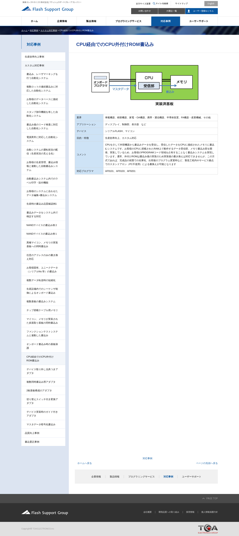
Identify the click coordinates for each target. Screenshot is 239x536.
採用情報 (190, 512)
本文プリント (210, 30)
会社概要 (147, 512)
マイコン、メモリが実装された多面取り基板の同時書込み (42, 321)
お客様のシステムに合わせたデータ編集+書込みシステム (42, 193)
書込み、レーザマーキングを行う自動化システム (42, 76)
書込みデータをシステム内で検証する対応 (42, 214)
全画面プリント (191, 30)
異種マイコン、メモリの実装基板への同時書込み (42, 244)
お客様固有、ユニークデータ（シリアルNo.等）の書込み (42, 269)
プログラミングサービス (128, 21)
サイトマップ (181, 3)
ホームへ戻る (84, 463)
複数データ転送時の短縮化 (41, 280)
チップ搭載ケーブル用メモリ (42, 310)
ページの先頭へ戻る (207, 463)
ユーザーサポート (199, 21)
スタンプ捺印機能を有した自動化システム (42, 114)
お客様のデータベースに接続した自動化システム (42, 101)
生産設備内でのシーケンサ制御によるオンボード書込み (42, 290)
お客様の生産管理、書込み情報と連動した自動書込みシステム (42, 166)
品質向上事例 (32, 433)
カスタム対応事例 (48, 30)
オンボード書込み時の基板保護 (42, 346)
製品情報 (91, 21)
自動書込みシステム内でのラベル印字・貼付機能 (42, 180)
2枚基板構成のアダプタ (39, 390)
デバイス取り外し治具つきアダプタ (42, 371)
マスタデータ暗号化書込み (41, 424)
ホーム (34, 21)
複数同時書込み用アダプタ (41, 381)
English (211, 3)
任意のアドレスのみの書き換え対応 (42, 257)
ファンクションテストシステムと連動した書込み (42, 333)
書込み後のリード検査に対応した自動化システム (42, 126)
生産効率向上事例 (34, 56)
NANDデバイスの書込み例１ (42, 233)
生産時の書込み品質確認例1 (42, 203)
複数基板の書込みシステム (41, 301)
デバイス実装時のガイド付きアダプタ (42, 413)
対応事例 (166, 21)
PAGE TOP (212, 498)
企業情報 (62, 21)
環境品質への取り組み (169, 512)
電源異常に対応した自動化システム (42, 139)
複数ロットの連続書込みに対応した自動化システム (42, 88)
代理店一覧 (171, 10)
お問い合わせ (144, 10)
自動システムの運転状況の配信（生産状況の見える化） (42, 151)
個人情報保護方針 (209, 512)
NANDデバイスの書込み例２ (42, 225)
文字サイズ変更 (143, 3)
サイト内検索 (162, 3)
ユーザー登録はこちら (203, 10)
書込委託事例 (32, 441)
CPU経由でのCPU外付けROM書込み (40, 358)
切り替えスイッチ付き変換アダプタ (42, 401)
